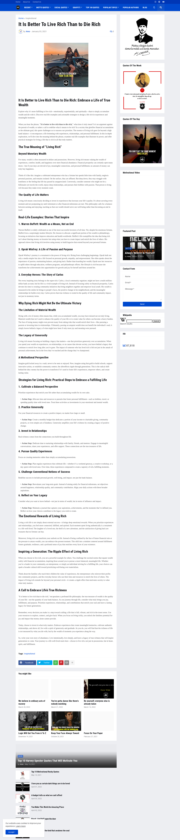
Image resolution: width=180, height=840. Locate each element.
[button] (154, 7)
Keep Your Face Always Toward (65, 733)
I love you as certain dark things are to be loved (50, 783)
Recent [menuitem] (27, 7)
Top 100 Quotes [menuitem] (92, 7)
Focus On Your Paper (93, 733)
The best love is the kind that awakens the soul (50, 830)
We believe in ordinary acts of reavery (31, 702)
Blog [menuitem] (145, 7)
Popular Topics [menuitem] (110, 7)
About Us (26, 2)
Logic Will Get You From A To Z (32, 733)
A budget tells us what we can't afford (46, 795)
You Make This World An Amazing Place (47, 807)
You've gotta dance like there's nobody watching (65, 702)
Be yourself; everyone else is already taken (97, 702)
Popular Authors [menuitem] (131, 7)
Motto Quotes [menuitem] (42, 7)
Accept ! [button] (11, 832)
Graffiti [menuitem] (76, 7)
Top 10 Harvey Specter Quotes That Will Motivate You (47, 760)
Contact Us (37, 2)
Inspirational (31, 18)
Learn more (21, 826)
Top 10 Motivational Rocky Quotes (45, 772)
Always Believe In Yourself (140, 253)
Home (18, 2)
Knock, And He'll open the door (43, 819)
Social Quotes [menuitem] (60, 7)
